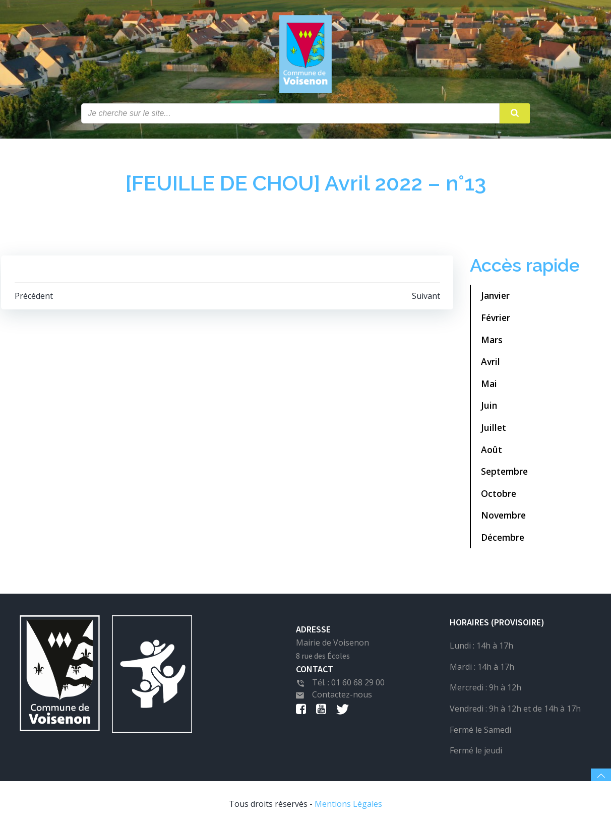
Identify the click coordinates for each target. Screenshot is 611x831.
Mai (489, 386)
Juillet (493, 431)
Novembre (503, 519)
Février (495, 321)
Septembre (504, 475)
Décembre (502, 541)
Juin (489, 409)
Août (491, 452)
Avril (490, 365)
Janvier (495, 299)
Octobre (498, 496)
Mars (492, 343)
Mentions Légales (348, 808)
